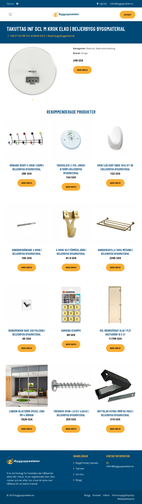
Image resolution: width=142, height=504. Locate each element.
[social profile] (17, 3)
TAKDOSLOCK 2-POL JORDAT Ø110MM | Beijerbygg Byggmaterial (70, 169)
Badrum (90, 48)
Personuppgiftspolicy (123, 495)
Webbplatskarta (126, 498)
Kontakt (97, 495)
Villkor (106, 495)
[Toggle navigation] (10, 14)
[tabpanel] (32, 71)
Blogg (79, 480)
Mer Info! (82, 70)
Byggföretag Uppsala (87, 462)
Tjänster (80, 468)
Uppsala (103, 3)
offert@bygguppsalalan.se (121, 3)
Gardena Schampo (71, 330)
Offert (127, 14)
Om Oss (80, 474)
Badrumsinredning (105, 48)
